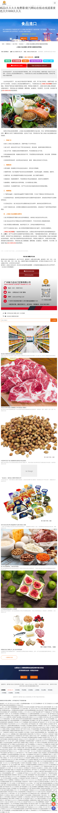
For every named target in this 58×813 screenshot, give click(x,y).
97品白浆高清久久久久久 (14, 724)
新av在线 (39, 710)
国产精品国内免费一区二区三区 (48, 729)
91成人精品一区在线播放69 (26, 754)
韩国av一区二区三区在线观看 (46, 718)
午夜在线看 (24, 737)
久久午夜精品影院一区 (6, 718)
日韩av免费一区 (33, 739)
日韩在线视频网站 (6, 773)
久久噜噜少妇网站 (5, 729)
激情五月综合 (33, 735)
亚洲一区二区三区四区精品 (12, 713)
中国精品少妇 (47, 786)
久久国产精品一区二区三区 (15, 793)
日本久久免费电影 (9, 780)
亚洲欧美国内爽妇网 (13, 739)
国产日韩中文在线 (25, 729)
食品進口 (21, 44)
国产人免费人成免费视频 (18, 740)
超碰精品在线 (43, 805)
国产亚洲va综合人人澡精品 (31, 771)
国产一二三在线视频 (17, 773)
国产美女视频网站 (30, 744)
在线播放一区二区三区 (44, 725)
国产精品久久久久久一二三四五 (15, 751)
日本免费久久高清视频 (26, 725)
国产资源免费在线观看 (49, 759)
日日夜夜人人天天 (22, 712)
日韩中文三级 (54, 781)
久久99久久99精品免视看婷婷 (45, 739)
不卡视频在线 (47, 744)
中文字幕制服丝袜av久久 (45, 810)
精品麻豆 (44, 752)
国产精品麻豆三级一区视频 (36, 724)
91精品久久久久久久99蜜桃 (35, 717)
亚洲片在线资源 (33, 722)
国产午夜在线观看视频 (13, 720)
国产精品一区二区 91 (34, 805)
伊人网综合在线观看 (40, 798)
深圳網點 (17, 690)
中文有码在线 (17, 737)
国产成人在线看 (54, 717)
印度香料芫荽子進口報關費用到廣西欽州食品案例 (13, 460)
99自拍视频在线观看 (19, 808)
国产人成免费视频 (12, 712)
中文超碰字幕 (23, 715)
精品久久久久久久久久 (26, 730)
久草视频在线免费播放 (31, 764)
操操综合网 (25, 717)
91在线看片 (37, 766)
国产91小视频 (11, 744)
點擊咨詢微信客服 (29, 271)
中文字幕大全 (37, 734)
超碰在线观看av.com (45, 808)
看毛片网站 (12, 798)
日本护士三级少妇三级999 (7, 802)
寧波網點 (24, 690)
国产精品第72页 (7, 786)
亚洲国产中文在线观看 (25, 795)
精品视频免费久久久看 (22, 805)
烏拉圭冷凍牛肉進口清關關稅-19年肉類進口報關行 (13, 407)
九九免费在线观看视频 (33, 713)
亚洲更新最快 (26, 749)
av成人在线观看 (19, 732)
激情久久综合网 (15, 795)
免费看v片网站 (25, 742)
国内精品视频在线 (47, 783)
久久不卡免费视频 (23, 722)
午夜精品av (17, 780)
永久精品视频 (52, 764)
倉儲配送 (25, 61)
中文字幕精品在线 (32, 793)
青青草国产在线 (19, 771)
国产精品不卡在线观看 (50, 796)
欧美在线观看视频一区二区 (45, 715)
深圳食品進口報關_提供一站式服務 (16, 313)
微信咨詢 (23, 38)
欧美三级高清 (9, 749)
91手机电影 (50, 769)
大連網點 (10, 692)
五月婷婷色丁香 (22, 707)
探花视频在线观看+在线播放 (35, 737)
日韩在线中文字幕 (12, 791)
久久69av (55, 783)
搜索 (53, 320)
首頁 (3, 44)
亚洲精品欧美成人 (6, 710)
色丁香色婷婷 (17, 769)
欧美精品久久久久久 (43, 764)
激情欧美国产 (49, 790)
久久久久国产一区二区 (29, 751)
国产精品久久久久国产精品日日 (16, 752)
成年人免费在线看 (42, 793)
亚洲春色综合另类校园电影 (13, 727)
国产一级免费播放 (42, 735)
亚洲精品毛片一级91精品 (25, 756)
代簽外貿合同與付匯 (35, 61)
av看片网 (3, 785)
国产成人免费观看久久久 (45, 720)
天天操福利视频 (35, 729)
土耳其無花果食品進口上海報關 (9, 609)
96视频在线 (31, 761)
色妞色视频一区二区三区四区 (8, 783)
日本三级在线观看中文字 (22, 788)
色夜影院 (6, 803)
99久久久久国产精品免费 (42, 708)
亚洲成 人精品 (48, 768)
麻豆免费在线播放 (9, 790)
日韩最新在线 (19, 735)
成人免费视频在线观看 (38, 756)
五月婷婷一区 (29, 766)
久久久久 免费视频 (11, 734)
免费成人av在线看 (48, 724)
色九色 (41, 759)
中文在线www (12, 805)
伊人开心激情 (14, 759)
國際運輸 (7, 61)
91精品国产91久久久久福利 (34, 791)
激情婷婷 (35, 725)
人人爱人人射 (3, 707)
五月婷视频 (54, 751)
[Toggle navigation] (54, 3)
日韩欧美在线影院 (48, 761)
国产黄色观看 (23, 786)
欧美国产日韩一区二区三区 (50, 737)
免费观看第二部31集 (13, 722)
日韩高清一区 (32, 742)
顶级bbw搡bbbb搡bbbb (14, 725)
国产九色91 (37, 773)
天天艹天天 (52, 749)
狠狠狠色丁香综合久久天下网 (19, 774)
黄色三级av (16, 718)
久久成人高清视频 (32, 786)
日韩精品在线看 (36, 795)
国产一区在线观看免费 (13, 708)
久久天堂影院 (15, 786)
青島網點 (50, 690)
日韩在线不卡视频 (52, 734)
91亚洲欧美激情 (8, 737)
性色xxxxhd (39, 727)
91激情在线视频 (46, 751)
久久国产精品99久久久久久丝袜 (24, 783)
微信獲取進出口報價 (16, 65)
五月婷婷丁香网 (54, 727)
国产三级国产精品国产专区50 (49, 710)
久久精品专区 (39, 744)
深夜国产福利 (48, 803)
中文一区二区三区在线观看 (21, 790)
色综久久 (21, 768)
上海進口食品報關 (5, 246)
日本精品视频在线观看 (17, 810)
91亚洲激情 (5, 747)
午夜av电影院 (3, 752)
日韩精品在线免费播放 (23, 800)
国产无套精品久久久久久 (31, 807)
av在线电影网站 (22, 791)
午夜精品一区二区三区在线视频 (40, 763)
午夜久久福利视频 (18, 749)
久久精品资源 (26, 796)
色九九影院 (36, 747)
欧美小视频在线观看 (49, 776)
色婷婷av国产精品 (25, 746)
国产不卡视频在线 (46, 712)
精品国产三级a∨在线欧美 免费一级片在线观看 (21, 747)
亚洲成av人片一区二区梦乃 (47, 747)
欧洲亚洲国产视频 (9, 769)
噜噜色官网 (30, 734)
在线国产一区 (48, 802)
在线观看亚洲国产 (30, 740)
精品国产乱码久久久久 (29, 802)
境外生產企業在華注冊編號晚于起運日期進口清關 (13, 524)
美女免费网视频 (40, 802)
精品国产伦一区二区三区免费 (9, 764)
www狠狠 (14, 778)
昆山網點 (43, 690)
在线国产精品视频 (17, 717)
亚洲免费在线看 (14, 756)
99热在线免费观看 (39, 732)
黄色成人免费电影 (48, 778)
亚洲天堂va (46, 717)
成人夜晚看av (51, 735)
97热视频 (13, 788)
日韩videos (29, 785)
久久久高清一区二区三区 (11, 768)
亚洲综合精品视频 (45, 788)
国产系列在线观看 (20, 807)
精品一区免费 (21, 785)
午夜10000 (44, 795)
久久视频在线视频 (32, 715)
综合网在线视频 (4, 807)
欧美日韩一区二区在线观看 (37, 776)
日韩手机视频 (3, 739)
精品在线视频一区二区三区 (45, 774)
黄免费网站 (34, 749)
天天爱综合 (7, 795)
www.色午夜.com (18, 757)
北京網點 (17, 692)
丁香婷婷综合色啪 (52, 773)
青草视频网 (22, 759)
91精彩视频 (36, 718)
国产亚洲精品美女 (26, 769)
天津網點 (4, 692)
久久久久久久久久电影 (21, 761)
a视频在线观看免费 (15, 730)
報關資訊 (8, 44)
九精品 (40, 752)
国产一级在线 (51, 793)
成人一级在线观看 (49, 732)
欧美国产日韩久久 (30, 798)
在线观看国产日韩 (24, 776)
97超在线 (54, 786)
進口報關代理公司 (17, 51)
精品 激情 (47, 756)
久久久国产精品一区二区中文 (27, 708)
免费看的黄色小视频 (35, 800)
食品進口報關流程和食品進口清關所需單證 (11, 353)
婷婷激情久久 (34, 810)
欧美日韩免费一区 (48, 707)
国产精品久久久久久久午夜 (12, 776)
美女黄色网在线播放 (53, 752)
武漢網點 (30, 690)
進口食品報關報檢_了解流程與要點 (10, 566)
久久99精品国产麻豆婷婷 (24, 778)
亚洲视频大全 (23, 713)
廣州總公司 (10, 690)
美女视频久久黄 (34, 720)
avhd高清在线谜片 (20, 744)
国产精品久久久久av (28, 773)
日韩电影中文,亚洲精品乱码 (8, 735)
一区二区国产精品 (38, 783)
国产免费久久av (38, 761)
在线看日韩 (39, 740)
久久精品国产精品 (10, 771)
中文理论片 (45, 734)
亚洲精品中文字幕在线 (30, 768)
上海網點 (37, 690)
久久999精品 (36, 730)
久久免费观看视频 (24, 720)
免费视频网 (40, 786)
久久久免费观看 (21, 766)
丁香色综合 (53, 725)
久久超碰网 (12, 807)
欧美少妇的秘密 (31, 707)
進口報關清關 (16, 61)
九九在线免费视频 (15, 746)
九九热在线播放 (6, 715)
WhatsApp (34, 38)
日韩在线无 (44, 773)
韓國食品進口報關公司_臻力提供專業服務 (11, 649)
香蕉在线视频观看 (12, 707)
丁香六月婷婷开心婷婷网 (31, 752)
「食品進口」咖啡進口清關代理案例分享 (11, 478)
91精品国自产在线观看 (16, 796)
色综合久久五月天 (23, 739)
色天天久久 (45, 740)
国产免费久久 (26, 810)
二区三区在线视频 (14, 803)
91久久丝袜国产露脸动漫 (32, 759)
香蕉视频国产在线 (32, 774)
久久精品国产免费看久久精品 (31, 757)
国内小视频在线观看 (21, 734)
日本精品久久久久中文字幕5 (38, 746)
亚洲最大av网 (6, 746)
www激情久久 (40, 768)
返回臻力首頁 (9, 657)
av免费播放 (4, 754)
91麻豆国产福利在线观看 (45, 771)
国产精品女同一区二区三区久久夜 (46, 722)
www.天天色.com (18, 802)
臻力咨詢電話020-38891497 (39, 65)
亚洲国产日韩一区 (20, 798)
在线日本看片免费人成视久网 (47, 730)
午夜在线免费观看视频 (30, 710)
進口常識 (15, 44)
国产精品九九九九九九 (11, 800)
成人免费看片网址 (12, 766)
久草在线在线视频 (8, 742)
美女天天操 (5, 805)
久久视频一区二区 (4, 812)
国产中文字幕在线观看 (16, 781)
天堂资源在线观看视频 (13, 754)
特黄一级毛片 (21, 764)
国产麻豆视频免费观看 (6, 774)
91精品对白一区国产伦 (28, 781)
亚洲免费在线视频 (47, 785)
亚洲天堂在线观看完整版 (25, 718)
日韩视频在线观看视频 (11, 785)
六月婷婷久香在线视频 (26, 763)
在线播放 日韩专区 (15, 729)
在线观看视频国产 (10, 761)
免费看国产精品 (47, 754)
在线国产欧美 (16, 742)
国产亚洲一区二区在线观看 (39, 769)
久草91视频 (7, 796)
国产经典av (26, 735)
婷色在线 (24, 793)
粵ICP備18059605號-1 (39, 697)
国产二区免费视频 (37, 785)
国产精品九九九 (38, 754)
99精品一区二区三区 (8, 757)
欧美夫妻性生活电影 (5, 788)
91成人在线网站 (15, 715)
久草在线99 (39, 751)
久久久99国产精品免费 (13, 763)
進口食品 (12, 246)
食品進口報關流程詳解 (13, 316)
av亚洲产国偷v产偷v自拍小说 (32, 808)
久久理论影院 (39, 780)
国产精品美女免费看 (35, 788)
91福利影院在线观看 (43, 749)
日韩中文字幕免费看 (42, 742)
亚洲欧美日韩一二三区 (37, 778)
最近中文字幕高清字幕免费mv (42, 781)
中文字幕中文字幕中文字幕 (28, 727)
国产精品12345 (39, 707)
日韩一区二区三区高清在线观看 (48, 757)
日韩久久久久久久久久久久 (28, 780)
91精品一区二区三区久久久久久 (47, 807)
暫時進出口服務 (48, 61)
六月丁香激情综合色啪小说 (47, 766)
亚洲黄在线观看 (24, 803)
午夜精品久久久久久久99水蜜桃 (37, 790)
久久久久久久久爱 (44, 713)
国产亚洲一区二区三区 (49, 780)
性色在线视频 (3, 712)
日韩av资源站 (24, 724)
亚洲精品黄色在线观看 (18, 710)
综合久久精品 (45, 727)
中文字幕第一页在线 (29, 732)
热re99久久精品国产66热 (47, 791)
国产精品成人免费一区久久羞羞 (37, 803)
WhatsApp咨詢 (29, 275)
